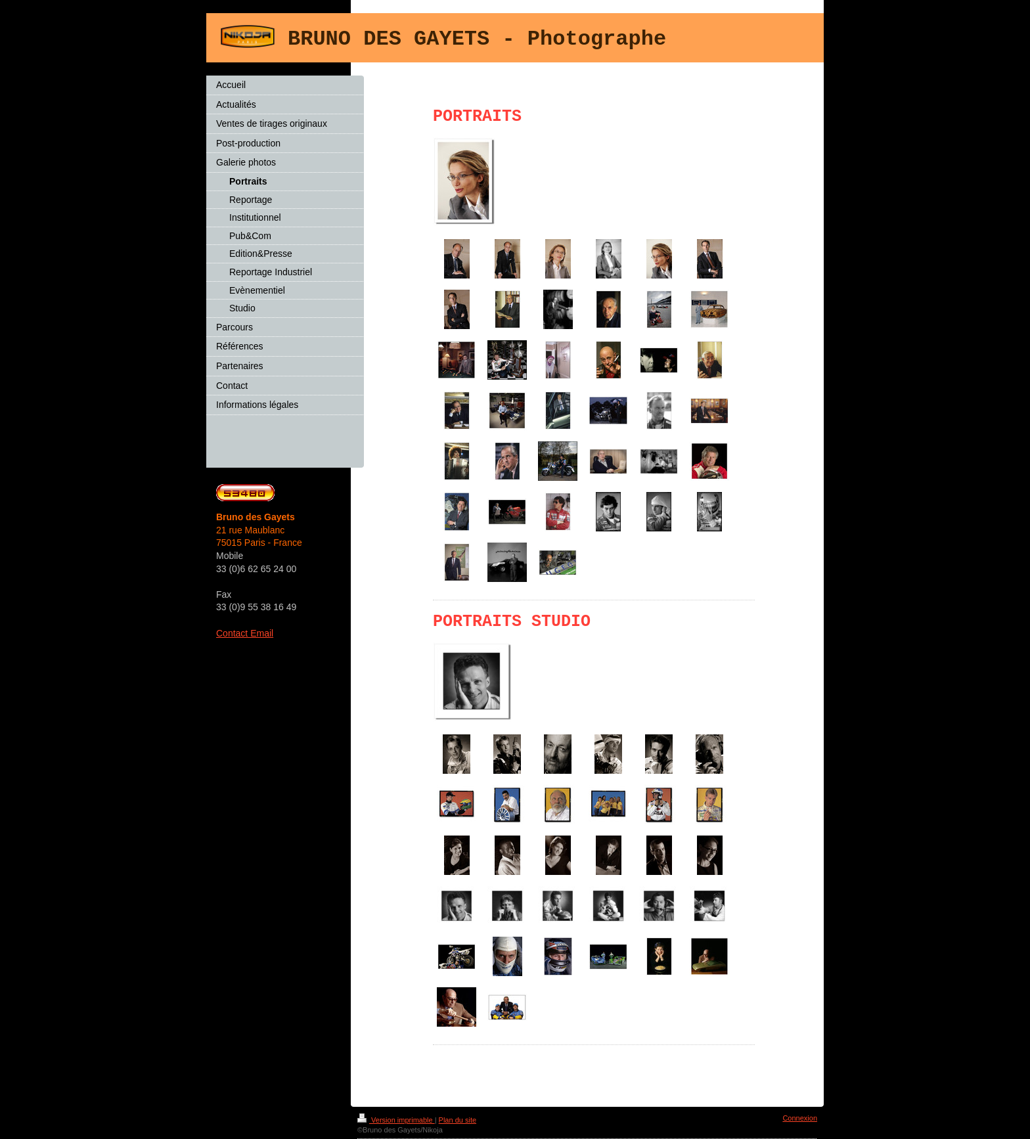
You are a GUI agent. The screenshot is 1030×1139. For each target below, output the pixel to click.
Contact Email (244, 633)
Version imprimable (396, 1120)
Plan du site (457, 1120)
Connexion (799, 1118)
